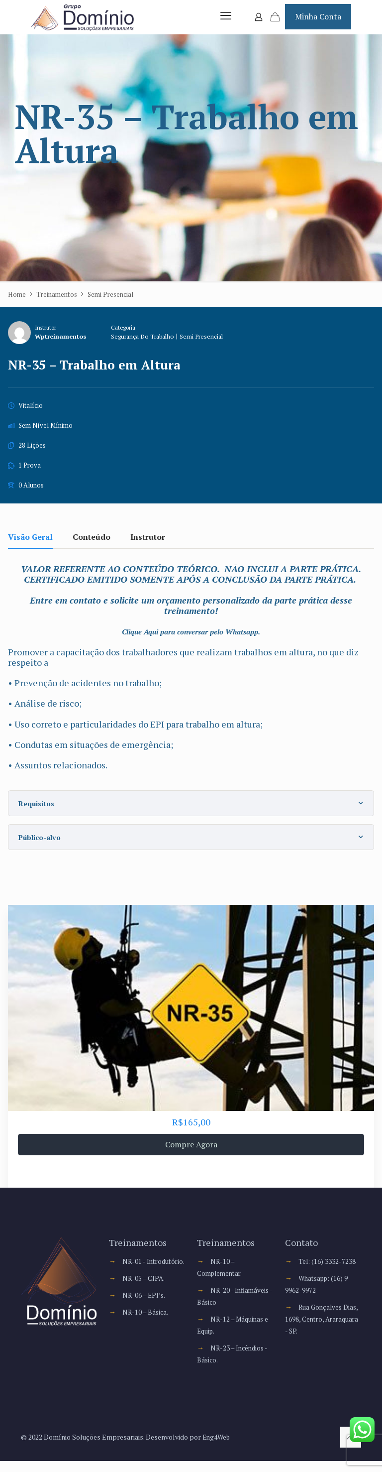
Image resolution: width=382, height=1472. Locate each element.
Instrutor (45, 338)
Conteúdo (91, 548)
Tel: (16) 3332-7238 (327, 1272)
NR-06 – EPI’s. (144, 1318)
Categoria (125, 338)
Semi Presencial (210, 348)
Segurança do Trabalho (148, 348)
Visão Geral (30, 548)
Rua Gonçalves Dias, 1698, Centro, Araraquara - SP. (323, 1330)
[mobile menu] (223, 22)
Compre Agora (191, 1155)
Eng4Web (217, 1448)
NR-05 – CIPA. (144, 1301)
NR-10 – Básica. (146, 1335)
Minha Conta (318, 21)
